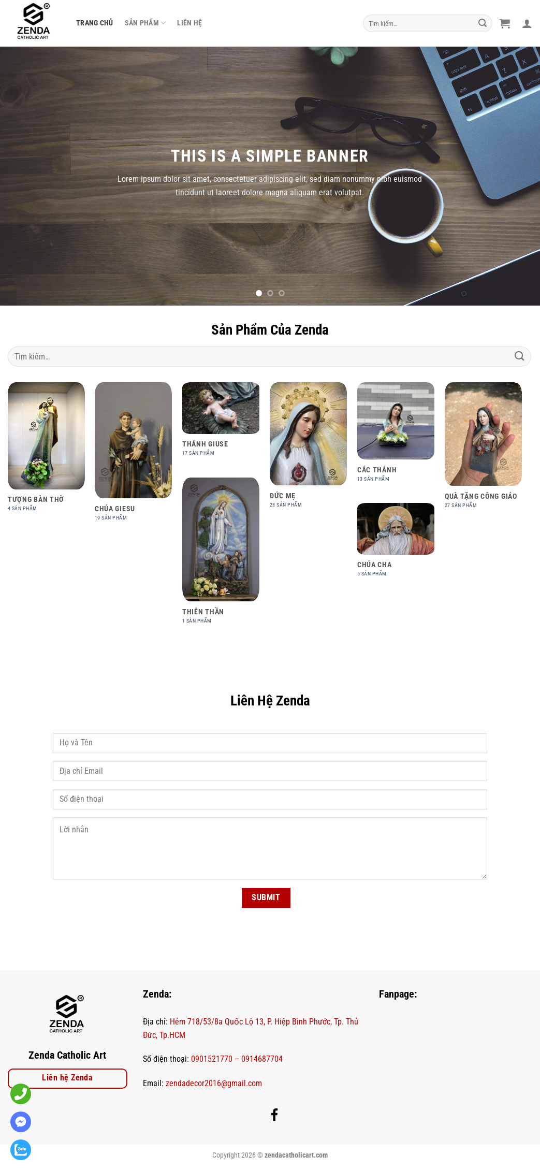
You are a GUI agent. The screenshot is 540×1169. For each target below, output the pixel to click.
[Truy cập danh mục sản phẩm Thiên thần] (220, 556)
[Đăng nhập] (527, 23)
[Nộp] (483, 23)
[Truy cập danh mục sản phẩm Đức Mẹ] (308, 450)
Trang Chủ (94, 23)
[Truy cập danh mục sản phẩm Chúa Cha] (395, 545)
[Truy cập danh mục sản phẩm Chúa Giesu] (133, 457)
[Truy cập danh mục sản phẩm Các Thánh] (395, 437)
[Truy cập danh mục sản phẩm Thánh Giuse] (220, 424)
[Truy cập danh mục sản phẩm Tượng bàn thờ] (46, 452)
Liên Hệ (189, 23)
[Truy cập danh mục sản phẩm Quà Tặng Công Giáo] (483, 450)
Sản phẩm (145, 23)
